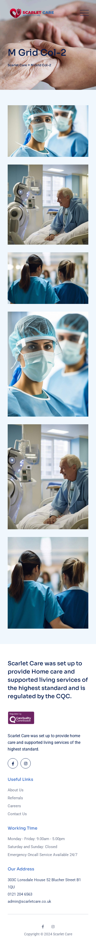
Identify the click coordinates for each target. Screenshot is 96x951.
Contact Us (17, 814)
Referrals (15, 798)
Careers (14, 806)
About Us (16, 790)
